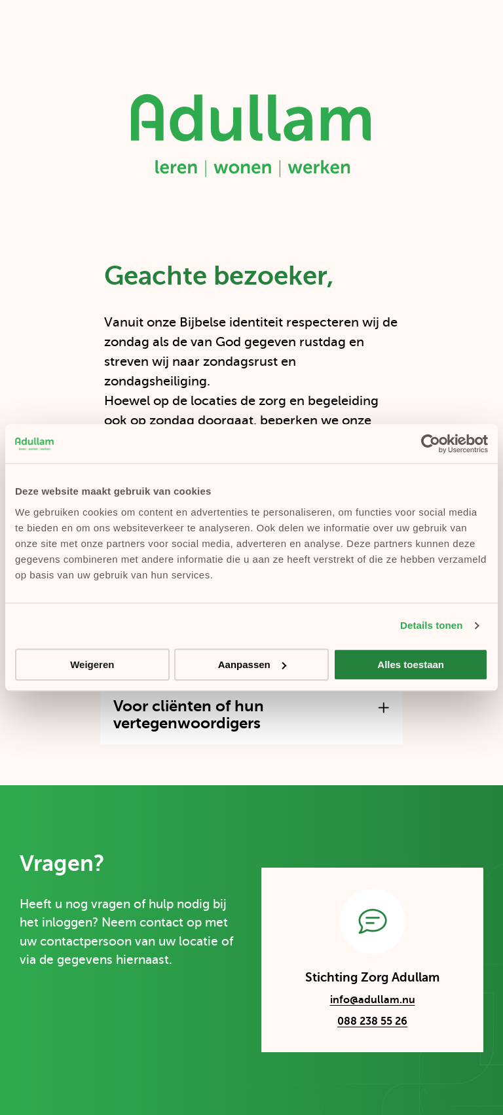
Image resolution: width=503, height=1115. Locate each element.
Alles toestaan (410, 664)
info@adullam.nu (360, 1002)
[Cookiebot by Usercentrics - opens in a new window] (430, 443)
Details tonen (431, 625)
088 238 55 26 (372, 1021)
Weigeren (92, 664)
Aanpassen (252, 664)
